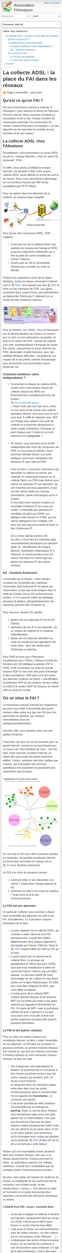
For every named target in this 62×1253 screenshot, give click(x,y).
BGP (36, 1140)
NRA (18, 285)
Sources (10, 63)
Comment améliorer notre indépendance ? (32, 46)
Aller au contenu (52, 2)
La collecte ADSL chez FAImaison (25, 42)
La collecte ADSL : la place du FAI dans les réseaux (32, 36)
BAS (53, 285)
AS (8, 865)
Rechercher (28, 16)
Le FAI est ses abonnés (22, 56)
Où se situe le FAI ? (18, 53)
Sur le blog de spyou (26, 402)
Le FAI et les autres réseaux (24, 60)
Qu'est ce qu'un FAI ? (19, 39)
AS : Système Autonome (22, 49)
